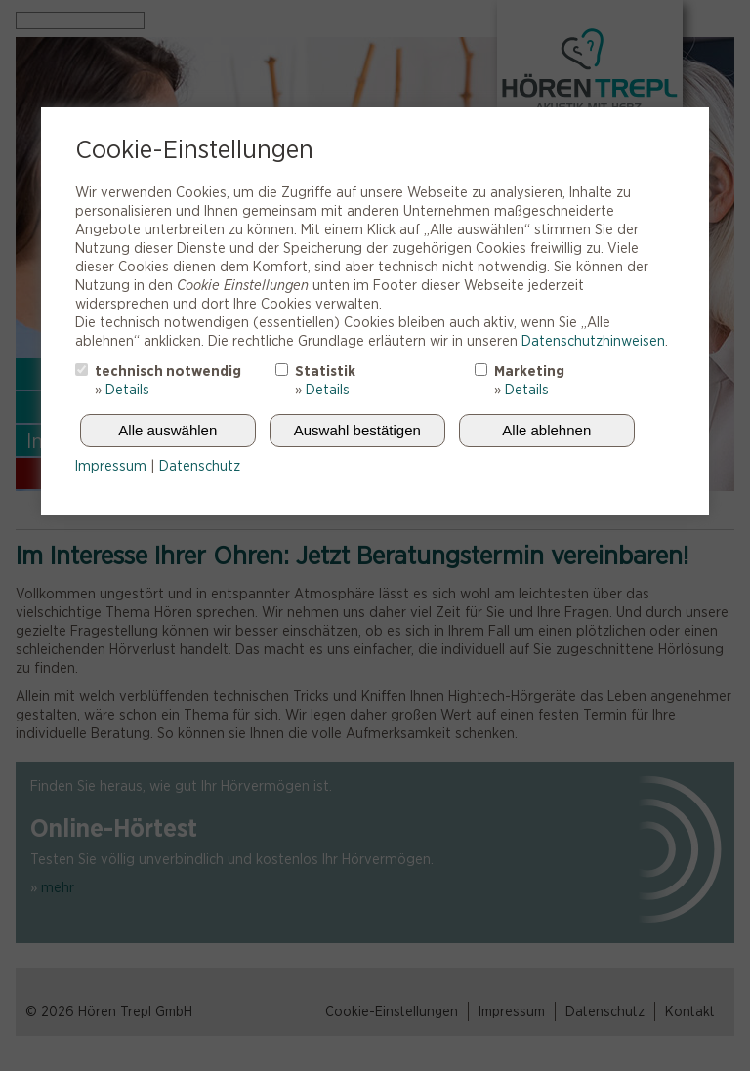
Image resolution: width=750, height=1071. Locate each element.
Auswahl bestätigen (357, 430)
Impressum (110, 465)
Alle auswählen (167, 430)
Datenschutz (199, 465)
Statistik (325, 371)
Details (127, 389)
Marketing (529, 371)
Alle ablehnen (546, 430)
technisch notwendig (168, 371)
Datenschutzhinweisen (593, 341)
